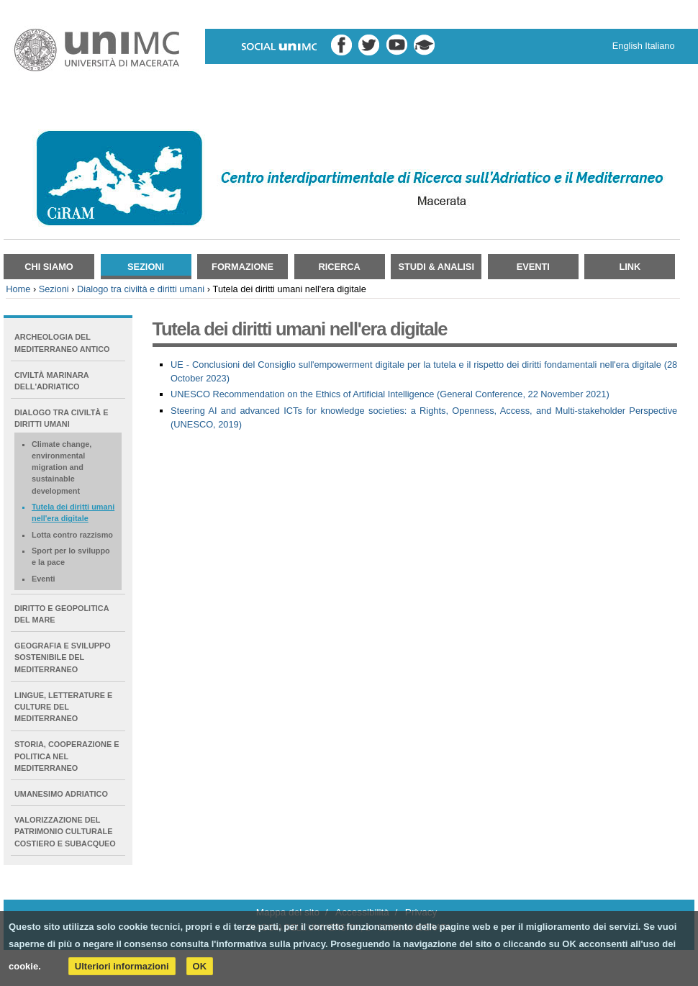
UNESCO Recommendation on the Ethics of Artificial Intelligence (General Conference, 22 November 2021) (390, 394)
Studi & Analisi (436, 266)
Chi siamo (48, 266)
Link (629, 266)
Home (18, 289)
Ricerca (340, 266)
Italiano (659, 45)
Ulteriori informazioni (122, 966)
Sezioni (145, 266)
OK (200, 966)
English (627, 45)
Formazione (242, 266)
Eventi (533, 266)
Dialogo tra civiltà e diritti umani (140, 289)
